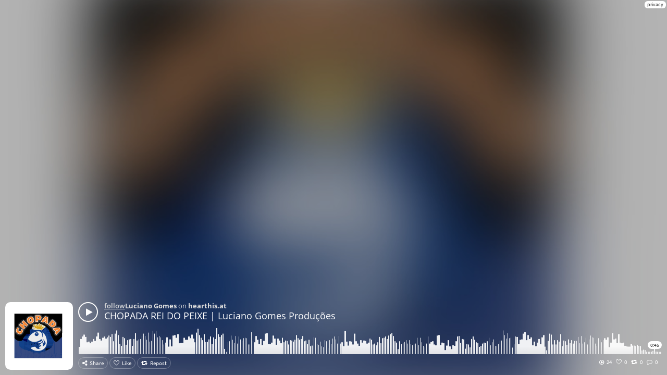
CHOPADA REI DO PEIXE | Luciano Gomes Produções (220, 315)
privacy (655, 4)
